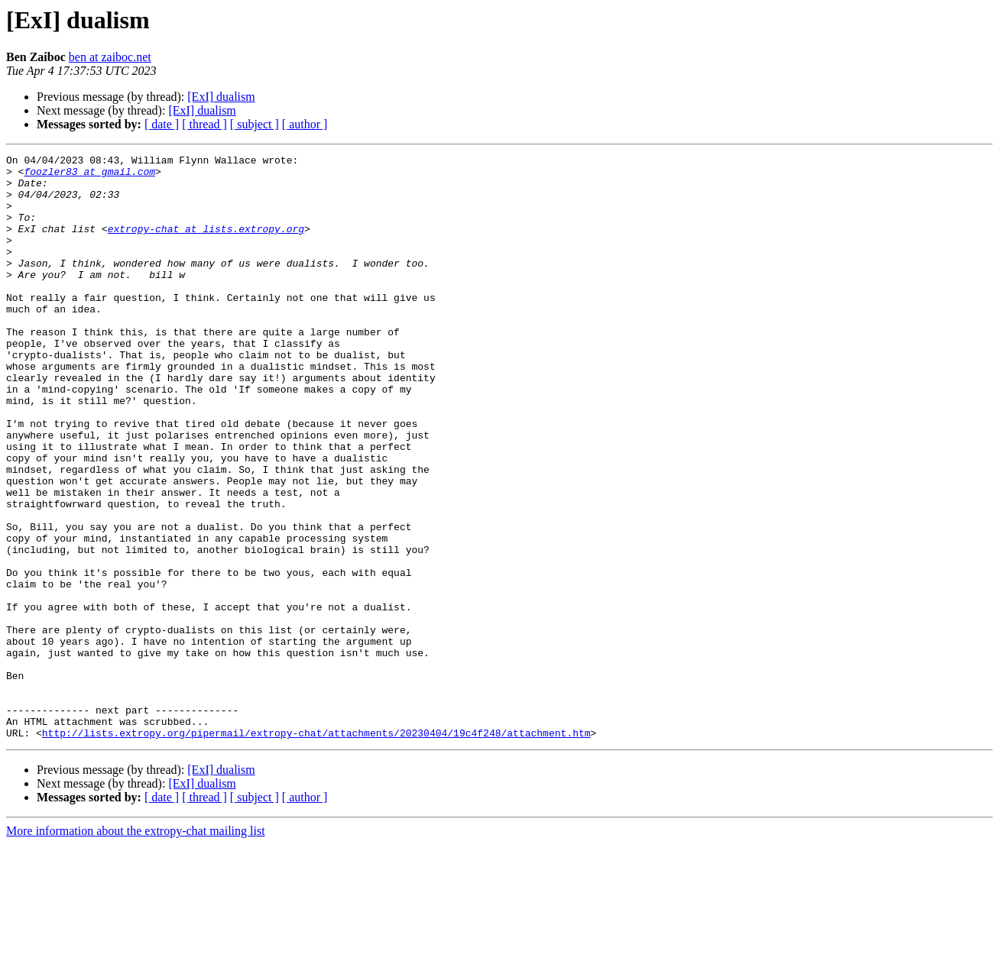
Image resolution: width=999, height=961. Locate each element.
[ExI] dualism (221, 96)
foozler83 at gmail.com (89, 176)
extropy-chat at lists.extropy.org (206, 244)
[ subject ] (254, 124)
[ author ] (305, 124)
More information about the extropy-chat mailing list (135, 947)
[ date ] (161, 124)
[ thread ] (204, 124)
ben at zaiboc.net (110, 56)
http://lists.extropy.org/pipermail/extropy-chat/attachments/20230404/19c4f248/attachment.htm (316, 849)
